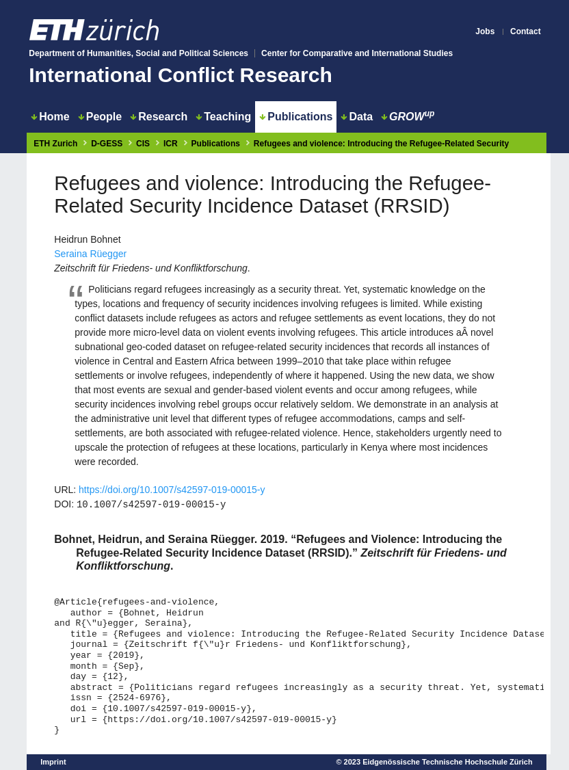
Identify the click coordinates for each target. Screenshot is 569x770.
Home (50, 116)
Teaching (223, 116)
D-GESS (106, 143)
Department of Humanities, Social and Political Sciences (138, 53)
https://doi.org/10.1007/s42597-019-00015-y (172, 489)
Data (357, 116)
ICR (170, 143)
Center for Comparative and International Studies (357, 53)
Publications (295, 116)
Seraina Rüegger (90, 253)
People (100, 116)
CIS (143, 143)
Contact (525, 31)
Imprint (53, 762)
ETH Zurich (55, 143)
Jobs (484, 31)
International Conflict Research (180, 75)
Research (158, 116)
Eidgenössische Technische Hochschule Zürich (447, 762)
